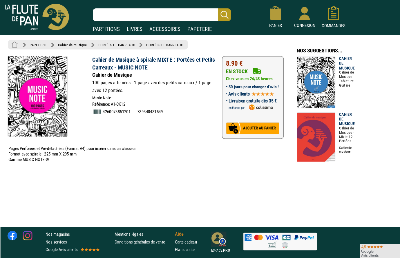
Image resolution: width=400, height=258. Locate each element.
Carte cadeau (186, 241)
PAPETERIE (199, 29)
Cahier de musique (72, 45)
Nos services (56, 241)
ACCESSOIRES (164, 29)
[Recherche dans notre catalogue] (162, 14)
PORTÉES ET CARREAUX (116, 45)
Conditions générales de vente (143, 241)
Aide (179, 234)
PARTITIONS (106, 29)
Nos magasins (58, 234)
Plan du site (185, 249)
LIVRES (134, 29)
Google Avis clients (72, 249)
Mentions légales (129, 234)
